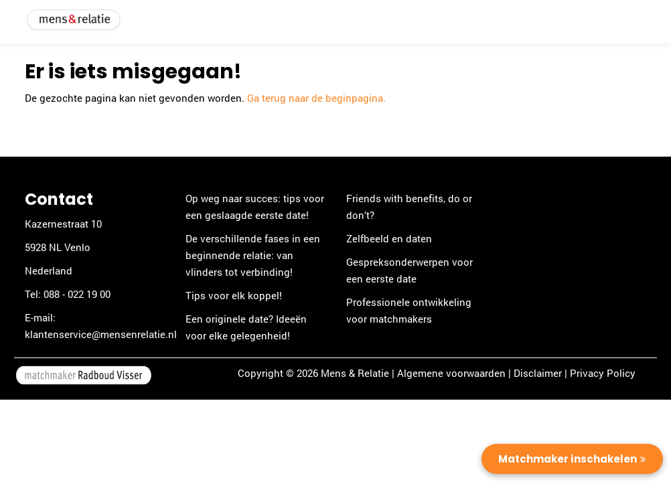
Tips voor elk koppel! (233, 295)
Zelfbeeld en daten (389, 238)
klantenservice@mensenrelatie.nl (101, 334)
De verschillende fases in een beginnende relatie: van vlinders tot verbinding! (252, 255)
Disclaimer (538, 373)
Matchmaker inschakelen (567, 459)
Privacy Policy (603, 373)
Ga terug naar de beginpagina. (316, 97)
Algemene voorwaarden (451, 373)
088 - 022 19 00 (77, 294)
